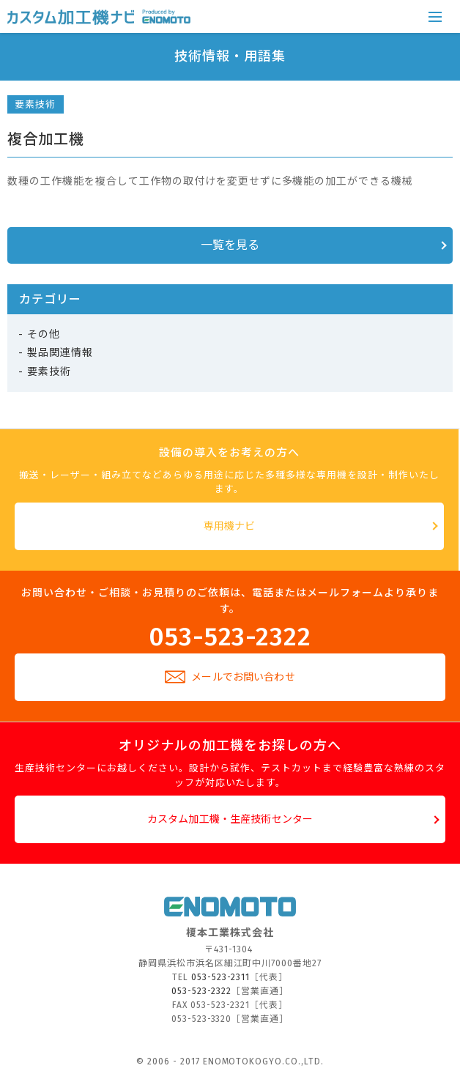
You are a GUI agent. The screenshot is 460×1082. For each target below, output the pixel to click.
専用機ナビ (230, 526)
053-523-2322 (230, 635)
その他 (43, 334)
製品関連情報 (60, 353)
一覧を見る (230, 245)
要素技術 (35, 104)
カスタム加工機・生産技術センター (230, 819)
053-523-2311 (220, 977)
